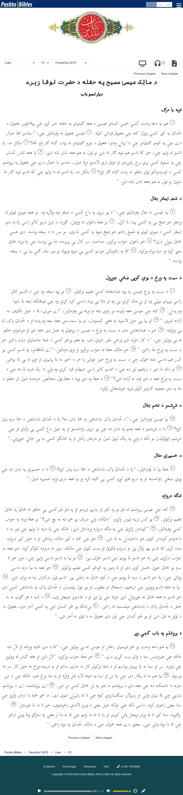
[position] (67, 791)
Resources (90, 766)
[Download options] (174, 64)
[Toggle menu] (178, 5)
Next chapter (169, 73)
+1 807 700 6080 (128, 766)
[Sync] (143, 791)
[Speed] (135, 791)
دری (160, 4)
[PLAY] (39, 791)
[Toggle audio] (158, 64)
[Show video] (142, 64)
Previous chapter (145, 73)
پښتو (168, 4)
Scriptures (49, 766)
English (151, 4)
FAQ (106, 766)
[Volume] (108, 791)
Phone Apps (69, 766)
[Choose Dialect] (71, 62)
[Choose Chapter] (45, 62)
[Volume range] (122, 791)
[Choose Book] (20, 62)
